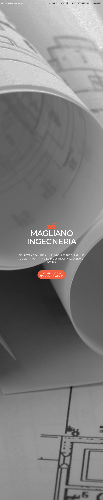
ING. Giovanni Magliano (12, 3)
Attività (64, 3)
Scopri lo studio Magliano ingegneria (51, 274)
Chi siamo (52, 3)
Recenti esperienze (80, 3)
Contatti (97, 3)
